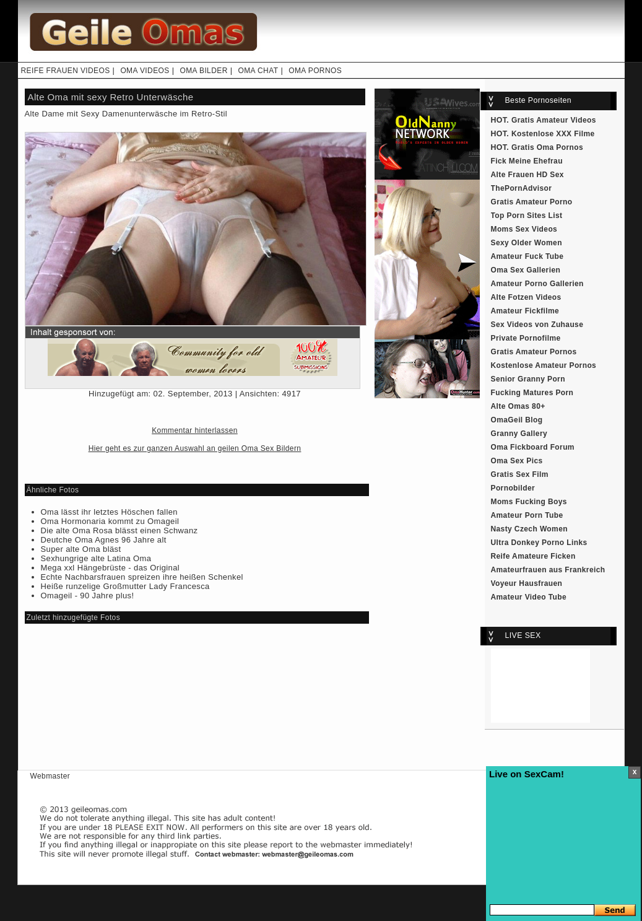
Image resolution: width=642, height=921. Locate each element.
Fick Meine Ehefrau (527, 161)
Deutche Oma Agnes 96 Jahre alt (104, 539)
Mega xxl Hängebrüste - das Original (110, 567)
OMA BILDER (203, 70)
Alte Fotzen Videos (526, 297)
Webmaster (50, 776)
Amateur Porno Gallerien (537, 283)
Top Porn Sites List (527, 215)
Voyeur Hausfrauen (527, 583)
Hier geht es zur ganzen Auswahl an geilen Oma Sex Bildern (195, 448)
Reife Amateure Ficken (533, 556)
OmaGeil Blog (517, 420)
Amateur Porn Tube (527, 515)
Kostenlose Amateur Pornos (544, 365)
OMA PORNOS (315, 70)
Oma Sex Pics (517, 460)
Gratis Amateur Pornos (534, 351)
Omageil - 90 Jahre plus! (87, 595)
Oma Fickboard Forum (533, 447)
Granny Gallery (519, 433)
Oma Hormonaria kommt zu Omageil (110, 521)
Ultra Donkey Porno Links (539, 542)
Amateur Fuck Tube (527, 256)
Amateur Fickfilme (525, 311)
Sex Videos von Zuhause (537, 324)
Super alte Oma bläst (81, 549)
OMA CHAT (258, 70)
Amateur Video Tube (529, 597)
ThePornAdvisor (521, 188)
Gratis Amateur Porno (532, 202)
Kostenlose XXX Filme (553, 133)
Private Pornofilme (526, 338)
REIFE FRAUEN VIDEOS (65, 70)
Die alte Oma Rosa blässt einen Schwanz (119, 530)
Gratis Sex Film (520, 474)
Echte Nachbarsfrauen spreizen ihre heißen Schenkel (142, 577)
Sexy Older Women (526, 242)
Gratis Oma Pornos (547, 147)
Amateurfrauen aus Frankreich (548, 569)
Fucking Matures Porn (532, 392)
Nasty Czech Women (529, 529)
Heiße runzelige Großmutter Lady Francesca (125, 586)
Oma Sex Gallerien (526, 270)
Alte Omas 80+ (518, 406)
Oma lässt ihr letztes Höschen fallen (109, 512)
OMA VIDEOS (144, 70)
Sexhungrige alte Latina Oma (96, 558)
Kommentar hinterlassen (195, 430)
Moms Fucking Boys (529, 501)
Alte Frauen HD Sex (527, 174)
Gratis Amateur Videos (553, 120)
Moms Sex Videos (524, 229)
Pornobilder (513, 488)
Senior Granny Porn (528, 379)
